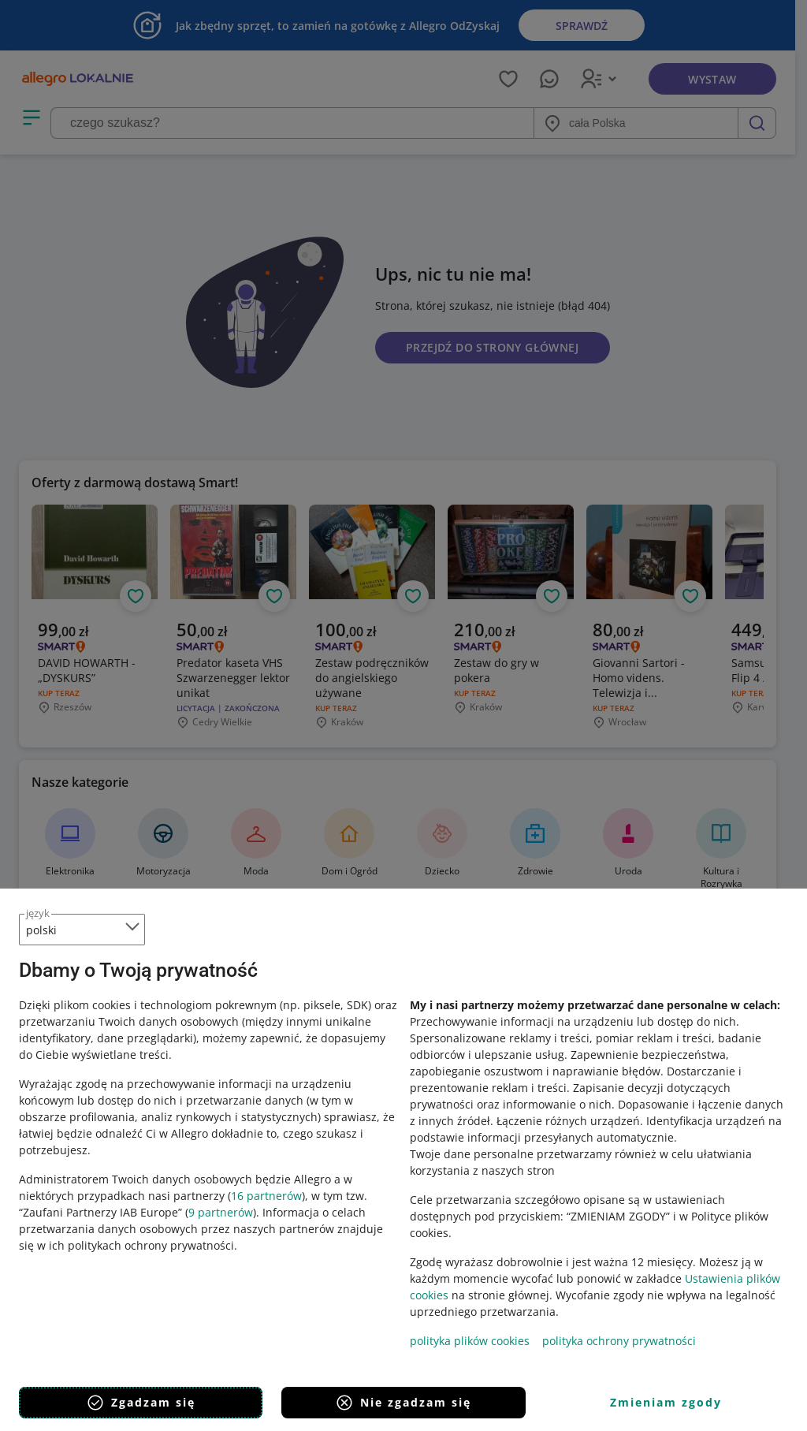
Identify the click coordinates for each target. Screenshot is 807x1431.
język (38, 913)
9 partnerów (220, 1212)
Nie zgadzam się (403, 1402)
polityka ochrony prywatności (619, 1340)
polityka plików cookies (470, 1340)
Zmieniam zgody (666, 1402)
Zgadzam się (140, 1402)
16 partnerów (266, 1195)
